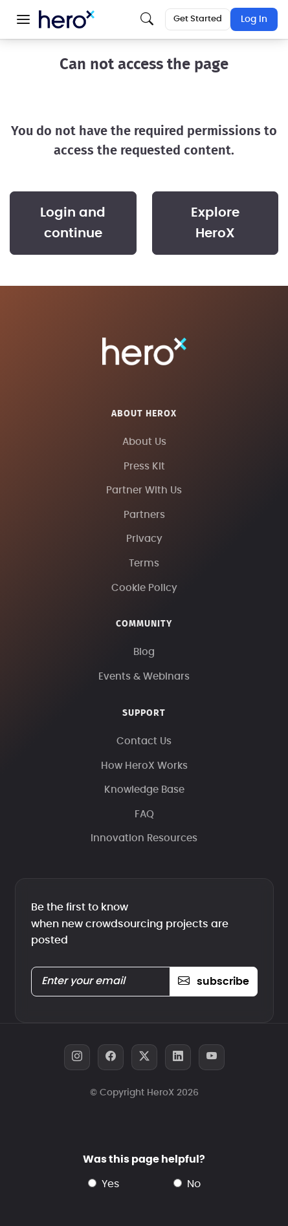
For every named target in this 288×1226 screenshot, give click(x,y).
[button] (23, 19)
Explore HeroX (215, 223)
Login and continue (72, 223)
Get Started (197, 19)
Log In (254, 19)
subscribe (213, 981)
